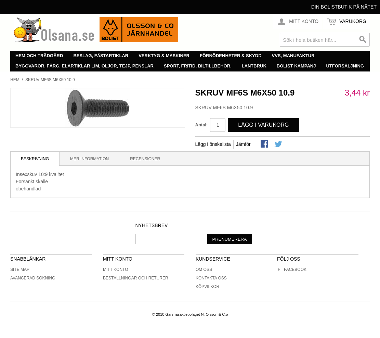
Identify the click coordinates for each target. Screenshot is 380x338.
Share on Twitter (278, 144)
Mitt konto (115, 269)
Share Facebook (265, 144)
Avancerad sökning (32, 278)
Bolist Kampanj (296, 65)
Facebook (291, 269)
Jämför (243, 144)
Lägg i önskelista (213, 144)
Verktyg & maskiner (164, 55)
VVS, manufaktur (293, 55)
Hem (14, 79)
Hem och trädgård (39, 55)
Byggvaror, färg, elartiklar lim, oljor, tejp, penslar (84, 65)
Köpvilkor (207, 286)
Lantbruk (254, 65)
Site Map (19, 269)
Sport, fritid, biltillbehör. (198, 65)
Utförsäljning (345, 65)
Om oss (204, 269)
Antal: (201, 124)
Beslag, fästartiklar (100, 55)
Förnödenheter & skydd (231, 55)
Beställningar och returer (135, 278)
